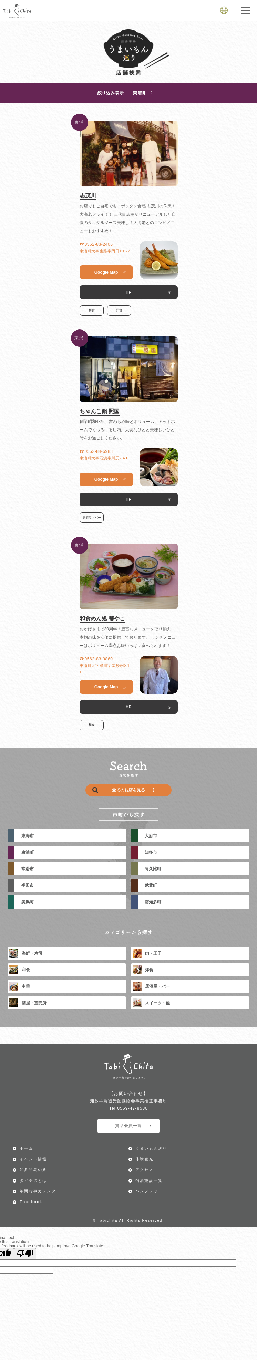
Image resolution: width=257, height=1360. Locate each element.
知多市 (151, 852)
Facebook (31, 1202)
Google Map (106, 272)
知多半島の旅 (33, 1170)
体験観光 (144, 1159)
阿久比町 (153, 868)
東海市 (27, 835)
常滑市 (27, 868)
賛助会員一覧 (133, 1125)
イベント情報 (33, 1159)
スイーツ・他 (151, 1002)
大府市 (151, 835)
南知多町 (153, 902)
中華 (19, 986)
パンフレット (149, 1191)
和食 (92, 310)
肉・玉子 (147, 953)
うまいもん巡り (151, 1148)
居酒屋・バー (91, 517)
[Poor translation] (25, 1253)
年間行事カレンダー (40, 1191)
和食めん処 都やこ (102, 618)
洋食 (119, 310)
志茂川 (88, 196)
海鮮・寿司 (25, 953)
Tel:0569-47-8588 (128, 1108)
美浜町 (27, 902)
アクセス (144, 1170)
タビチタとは (33, 1180)
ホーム (26, 1148)
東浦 (79, 122)
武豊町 (151, 885)
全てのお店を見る (123, 790)
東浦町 (142, 93)
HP (129, 292)
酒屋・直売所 (28, 1002)
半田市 (27, 885)
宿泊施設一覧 (149, 1180)
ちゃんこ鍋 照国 (100, 411)
